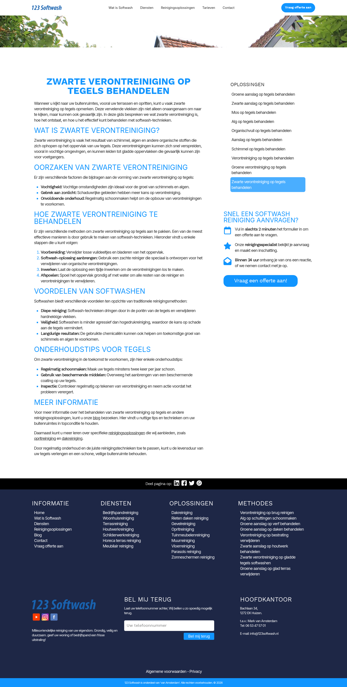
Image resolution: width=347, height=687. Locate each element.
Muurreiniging (183, 540)
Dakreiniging (182, 512)
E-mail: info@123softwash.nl (259, 633)
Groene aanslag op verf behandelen (270, 523)
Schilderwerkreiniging (121, 535)
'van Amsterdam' (170, 682)
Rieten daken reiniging (190, 518)
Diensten (146, 8)
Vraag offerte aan (298, 8)
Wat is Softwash (120, 8)
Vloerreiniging (183, 546)
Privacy (195, 671)
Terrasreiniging (115, 523)
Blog (38, 535)
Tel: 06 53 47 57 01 (253, 625)
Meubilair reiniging (118, 546)
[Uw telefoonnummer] (169, 625)
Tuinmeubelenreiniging (191, 535)
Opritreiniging (183, 529)
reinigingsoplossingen (126, 433)
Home (39, 512)
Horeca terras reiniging (122, 540)
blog (96, 417)
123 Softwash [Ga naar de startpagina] (47, 7)
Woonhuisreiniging (118, 518)
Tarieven (208, 8)
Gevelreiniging (183, 523)
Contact (228, 8)
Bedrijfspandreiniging (120, 512)
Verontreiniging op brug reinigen (267, 512)
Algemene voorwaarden (166, 671)
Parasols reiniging (186, 551)
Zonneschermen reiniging (193, 557)
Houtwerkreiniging (118, 529)
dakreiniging (72, 438)
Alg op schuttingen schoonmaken (268, 518)
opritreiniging (45, 438)
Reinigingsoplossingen (178, 8)
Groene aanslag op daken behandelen (272, 529)
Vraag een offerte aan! (260, 281)
